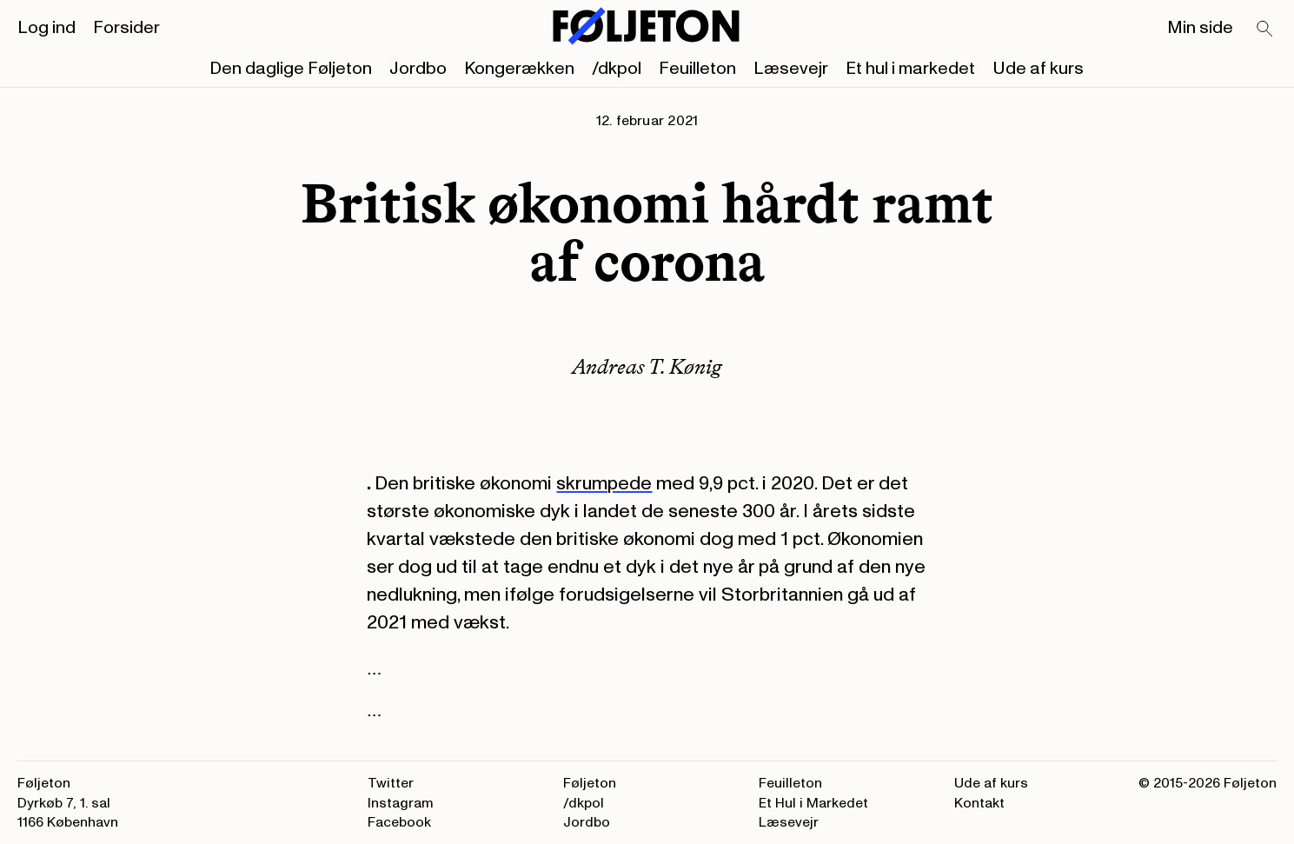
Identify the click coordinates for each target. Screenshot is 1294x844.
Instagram (401, 803)
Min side (1200, 28)
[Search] (1265, 29)
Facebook (399, 822)
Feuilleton (697, 68)
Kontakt (979, 803)
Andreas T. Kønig (647, 366)
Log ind (46, 28)
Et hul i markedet (910, 68)
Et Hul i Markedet (813, 803)
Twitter (391, 783)
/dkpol (616, 68)
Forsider (126, 28)
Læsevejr (790, 68)
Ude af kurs (1038, 68)
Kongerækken (519, 68)
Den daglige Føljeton (290, 68)
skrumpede (604, 483)
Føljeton (589, 783)
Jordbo (418, 68)
